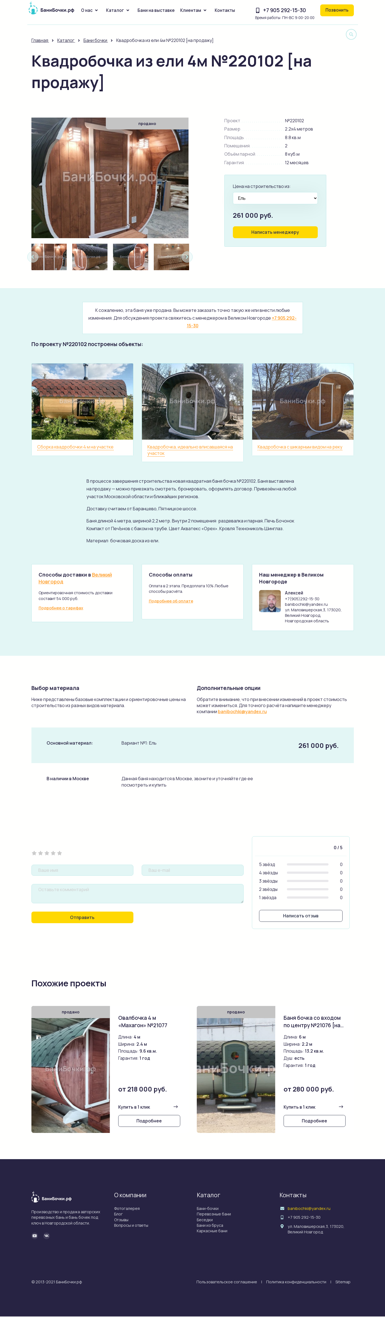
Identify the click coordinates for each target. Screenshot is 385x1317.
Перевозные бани (214, 1214)
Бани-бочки (208, 1209)
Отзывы (121, 1220)
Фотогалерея (127, 1209)
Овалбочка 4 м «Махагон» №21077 (143, 1022)
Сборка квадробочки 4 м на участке (75, 447)
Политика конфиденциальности (296, 1282)
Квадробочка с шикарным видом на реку (300, 447)
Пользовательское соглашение (226, 1282)
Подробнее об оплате (171, 601)
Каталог (115, 10)
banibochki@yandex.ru (242, 711)
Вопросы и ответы (131, 1225)
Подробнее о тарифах (61, 607)
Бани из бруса (210, 1225)
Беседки (205, 1220)
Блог (118, 1214)
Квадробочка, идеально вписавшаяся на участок (190, 450)
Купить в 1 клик (134, 1107)
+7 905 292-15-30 (284, 10)
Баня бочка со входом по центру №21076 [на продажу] (312, 1026)
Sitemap (343, 1282)
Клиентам (190, 10)
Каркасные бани (212, 1231)
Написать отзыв (301, 916)
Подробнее (149, 1122)
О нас (87, 10)
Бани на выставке (156, 10)
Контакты (225, 10)
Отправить (82, 918)
